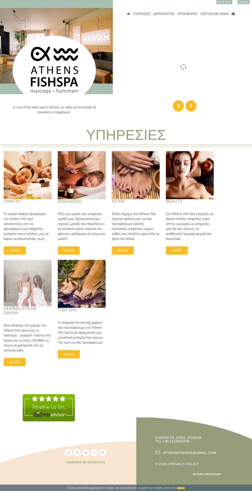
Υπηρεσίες (142, 13)
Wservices (96, 462)
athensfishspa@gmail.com (189, 453)
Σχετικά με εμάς (214, 13)
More (14, 250)
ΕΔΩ (180, 488)
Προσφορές (188, 13)
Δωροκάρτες (164, 13)
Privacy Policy (184, 464)
